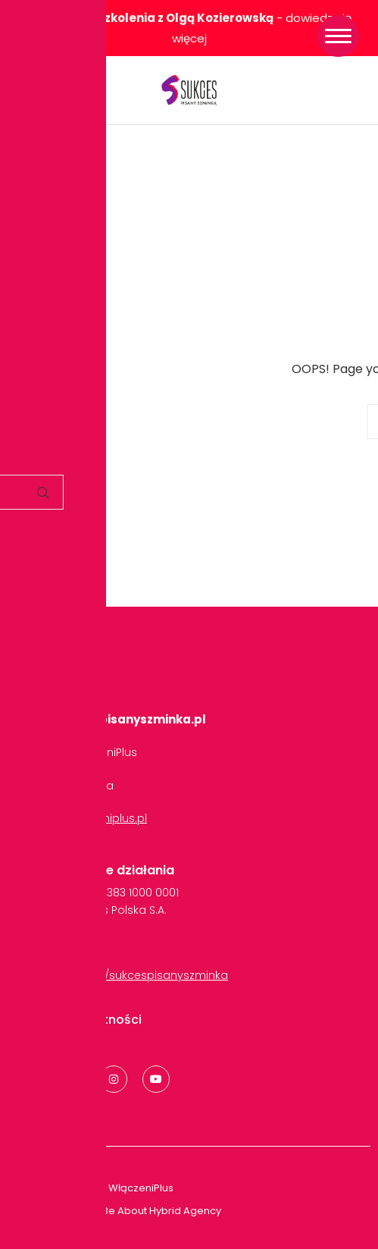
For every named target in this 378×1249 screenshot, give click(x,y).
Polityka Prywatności (78, 1019)
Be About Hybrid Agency (160, 1210)
